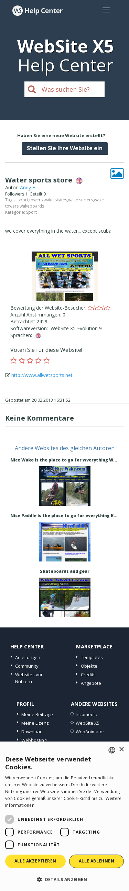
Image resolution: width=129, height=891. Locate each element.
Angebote (91, 683)
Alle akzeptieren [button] (35, 861)
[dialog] (64, 816)
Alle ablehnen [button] (96, 861)
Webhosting (33, 740)
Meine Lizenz (35, 723)
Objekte (89, 666)
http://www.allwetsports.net (42, 375)
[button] (64, 879)
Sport (31, 212)
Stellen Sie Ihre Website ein (65, 148)
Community (27, 666)
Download (32, 731)
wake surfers (80, 200)
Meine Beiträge (37, 714)
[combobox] (111, 750)
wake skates (55, 200)
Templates (92, 657)
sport (23, 200)
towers (36, 200)
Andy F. (28, 187)
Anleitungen (27, 657)
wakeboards (32, 206)
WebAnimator (90, 731)
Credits (88, 674)
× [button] (121, 749)
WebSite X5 (87, 723)
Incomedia (86, 714)
